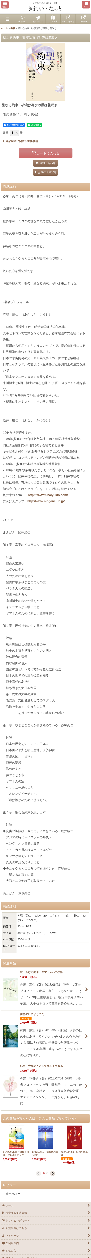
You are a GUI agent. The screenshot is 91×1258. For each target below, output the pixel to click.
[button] (5, 4)
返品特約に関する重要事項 (20, 141)
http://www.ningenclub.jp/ (46, 501)
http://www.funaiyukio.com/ (48, 495)
